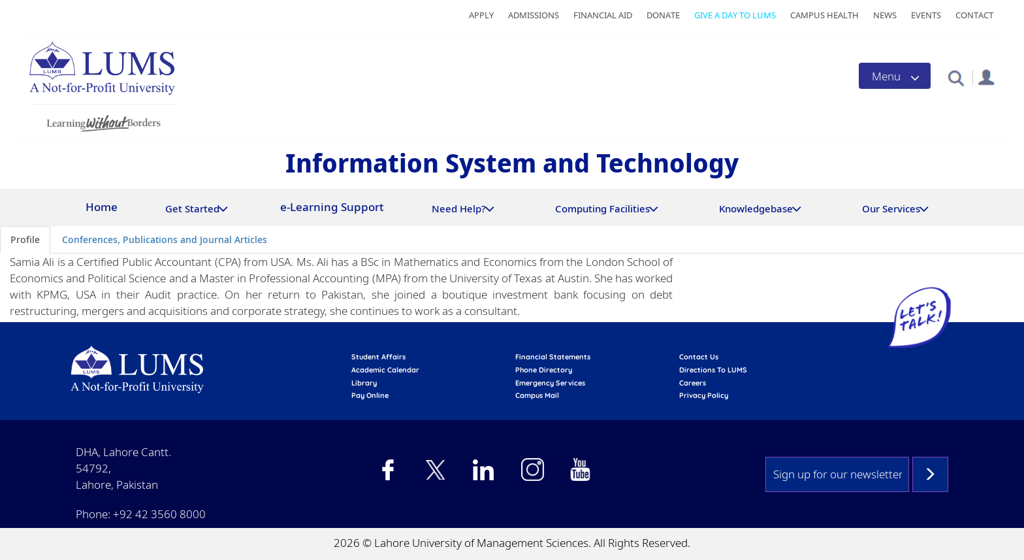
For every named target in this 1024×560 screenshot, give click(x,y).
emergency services (550, 382)
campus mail (537, 395)
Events (926, 15)
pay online (370, 395)
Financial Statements (552, 356)
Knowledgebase (756, 208)
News (885, 15)
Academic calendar (385, 369)
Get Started (192, 208)
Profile (25, 239)
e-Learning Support (332, 206)
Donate (663, 15)
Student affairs (378, 356)
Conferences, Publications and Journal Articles (164, 239)
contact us (698, 356)
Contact (974, 15)
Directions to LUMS (713, 369)
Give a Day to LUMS (735, 15)
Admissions (533, 15)
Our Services (891, 208)
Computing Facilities (602, 208)
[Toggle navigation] (895, 76)
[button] (955, 77)
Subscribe (930, 474)
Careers (692, 382)
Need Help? (459, 208)
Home (102, 206)
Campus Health (824, 15)
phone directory (543, 369)
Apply (481, 15)
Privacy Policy (703, 395)
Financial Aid (602, 15)
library (364, 382)
